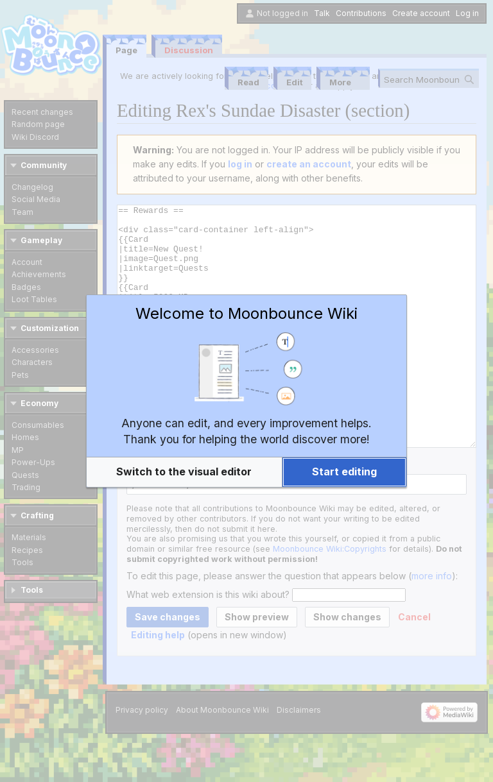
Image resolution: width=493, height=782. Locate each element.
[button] (184, 472)
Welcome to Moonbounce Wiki (246, 313)
